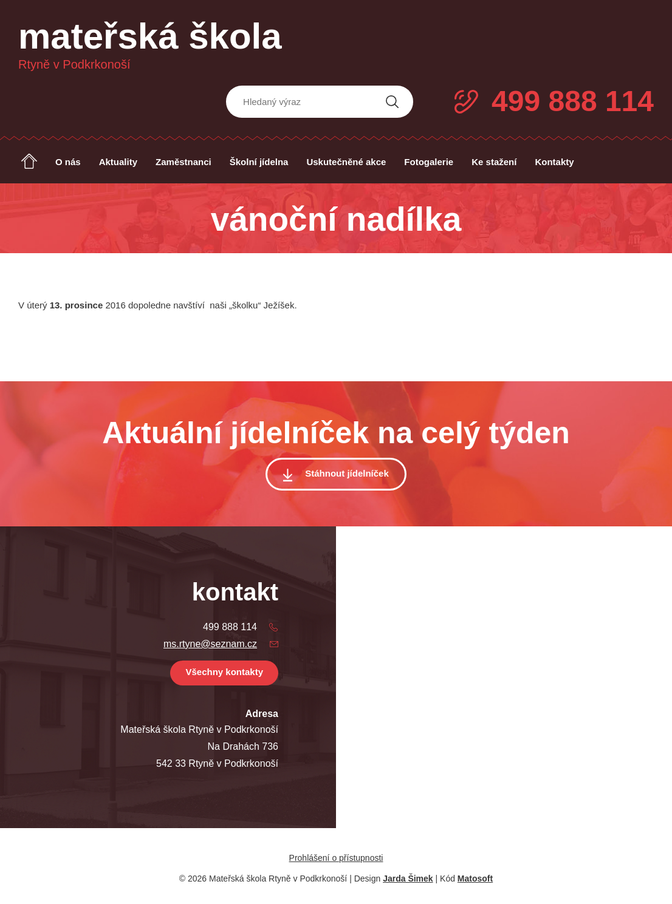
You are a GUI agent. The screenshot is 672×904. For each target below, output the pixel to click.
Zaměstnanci (183, 162)
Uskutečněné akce (346, 162)
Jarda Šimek (408, 878)
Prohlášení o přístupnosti (336, 858)
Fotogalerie (428, 162)
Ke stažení (493, 162)
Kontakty (554, 162)
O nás (68, 162)
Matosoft (475, 878)
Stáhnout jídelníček (347, 473)
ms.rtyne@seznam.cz (210, 644)
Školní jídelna (259, 162)
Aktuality (118, 162)
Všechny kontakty (224, 672)
